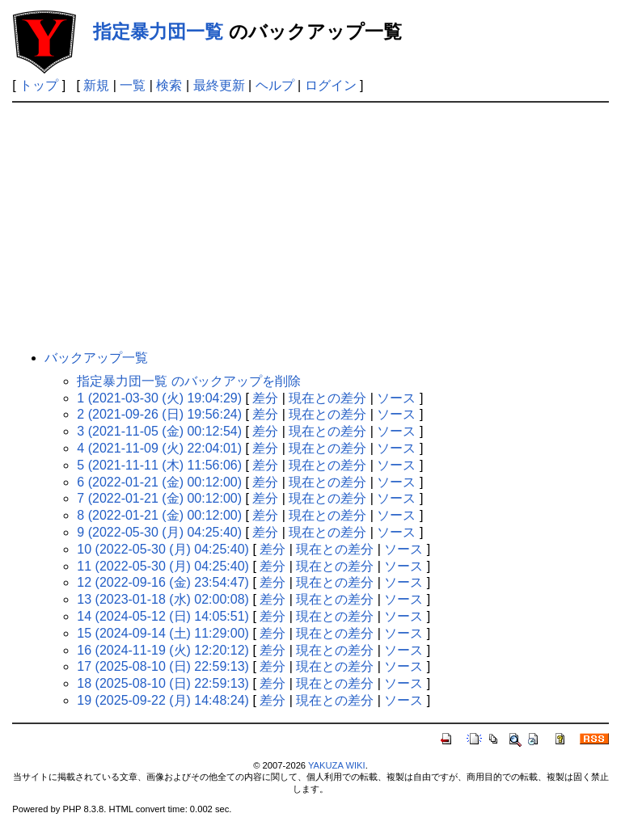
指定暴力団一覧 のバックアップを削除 (188, 381)
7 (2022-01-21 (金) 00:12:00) (159, 498)
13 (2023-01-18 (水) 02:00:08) (163, 599)
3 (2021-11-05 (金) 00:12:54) (159, 431)
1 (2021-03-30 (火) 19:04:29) (159, 398)
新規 (96, 85)
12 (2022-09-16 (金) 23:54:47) (163, 582)
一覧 (133, 85)
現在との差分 (327, 398)
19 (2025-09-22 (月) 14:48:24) (163, 700)
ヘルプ (275, 85)
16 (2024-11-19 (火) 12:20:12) (163, 650)
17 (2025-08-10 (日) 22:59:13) (163, 666)
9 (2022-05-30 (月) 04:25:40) (159, 532)
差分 (265, 398)
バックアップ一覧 (96, 357)
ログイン (331, 85)
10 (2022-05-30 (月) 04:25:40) (163, 549)
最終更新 (219, 85)
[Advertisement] (311, 224)
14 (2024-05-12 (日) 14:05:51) (163, 616)
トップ (38, 85)
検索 (169, 85)
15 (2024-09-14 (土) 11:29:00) (163, 633)
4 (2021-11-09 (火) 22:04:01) (159, 448)
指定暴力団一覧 (158, 31)
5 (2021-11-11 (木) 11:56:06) (159, 465)
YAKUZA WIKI (336, 765)
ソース (396, 398)
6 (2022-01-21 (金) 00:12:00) (159, 482)
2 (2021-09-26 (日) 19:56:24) (159, 414)
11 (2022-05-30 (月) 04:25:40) (163, 566)
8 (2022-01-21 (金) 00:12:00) (159, 515)
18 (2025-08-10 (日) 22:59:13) (163, 683)
